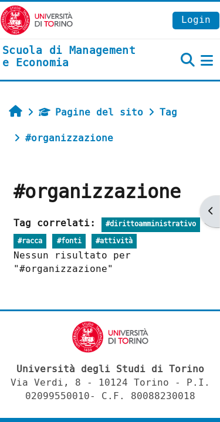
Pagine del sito (91, 112)
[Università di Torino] (36, 19)
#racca (30, 241)
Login (196, 19)
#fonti (69, 241)
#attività (114, 241)
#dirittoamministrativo (151, 224)
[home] (73, 57)
